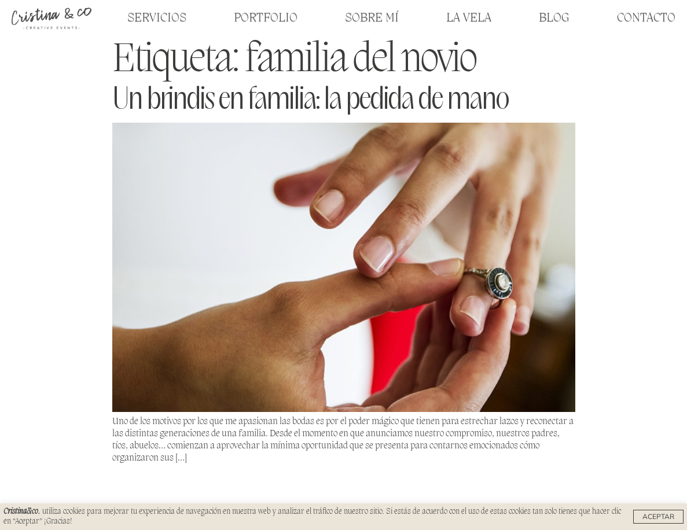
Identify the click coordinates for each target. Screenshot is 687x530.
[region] (343, 516)
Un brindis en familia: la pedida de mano (310, 100)
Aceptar (658, 516)
